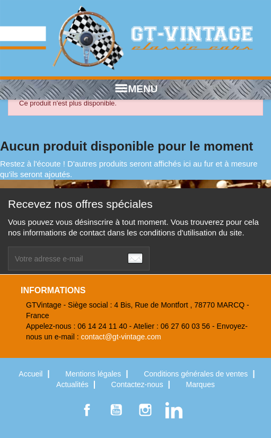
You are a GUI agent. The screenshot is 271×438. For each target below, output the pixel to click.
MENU (135, 89)
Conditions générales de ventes (197, 374)
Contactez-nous (138, 384)
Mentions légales (94, 374)
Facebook (86, 409)
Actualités (73, 384)
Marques (200, 384)
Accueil (32, 374)
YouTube (116, 409)
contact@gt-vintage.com (121, 336)
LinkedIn (173, 409)
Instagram (145, 409)
